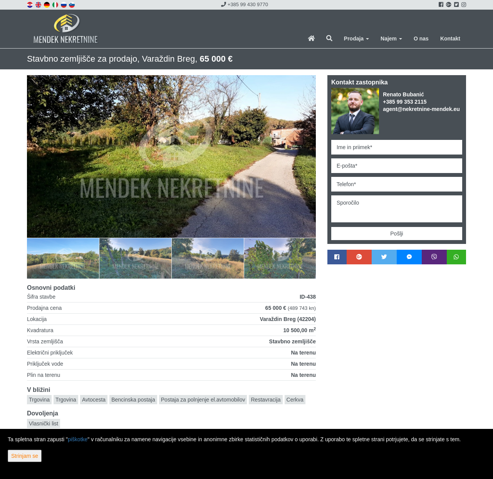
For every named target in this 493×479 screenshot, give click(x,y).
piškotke (77, 439)
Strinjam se (24, 456)
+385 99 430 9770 (244, 4)
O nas (421, 38)
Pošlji (396, 233)
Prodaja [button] (356, 38)
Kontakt (450, 38)
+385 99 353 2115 (404, 102)
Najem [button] (391, 38)
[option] (86, 258)
